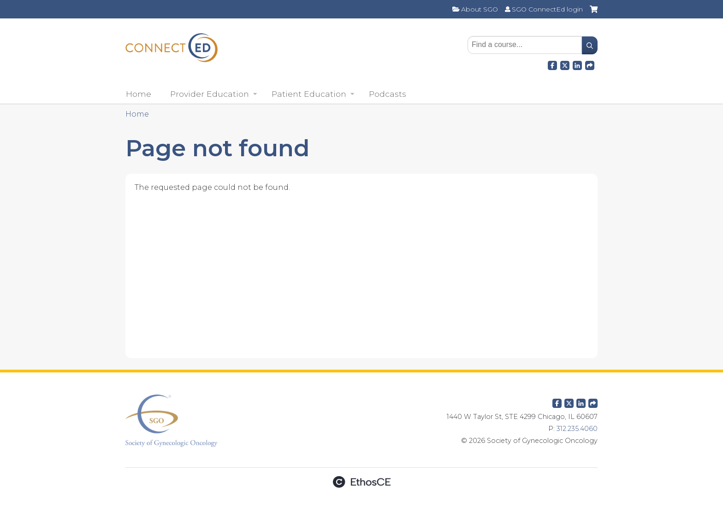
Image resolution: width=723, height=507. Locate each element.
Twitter (569, 401)
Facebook (552, 64)
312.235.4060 (577, 428)
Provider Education (209, 94)
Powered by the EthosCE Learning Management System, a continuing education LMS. (361, 482)
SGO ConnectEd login (547, 9)
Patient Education (309, 94)
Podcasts (387, 94)
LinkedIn (577, 64)
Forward (589, 64)
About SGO (479, 9)
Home (138, 94)
